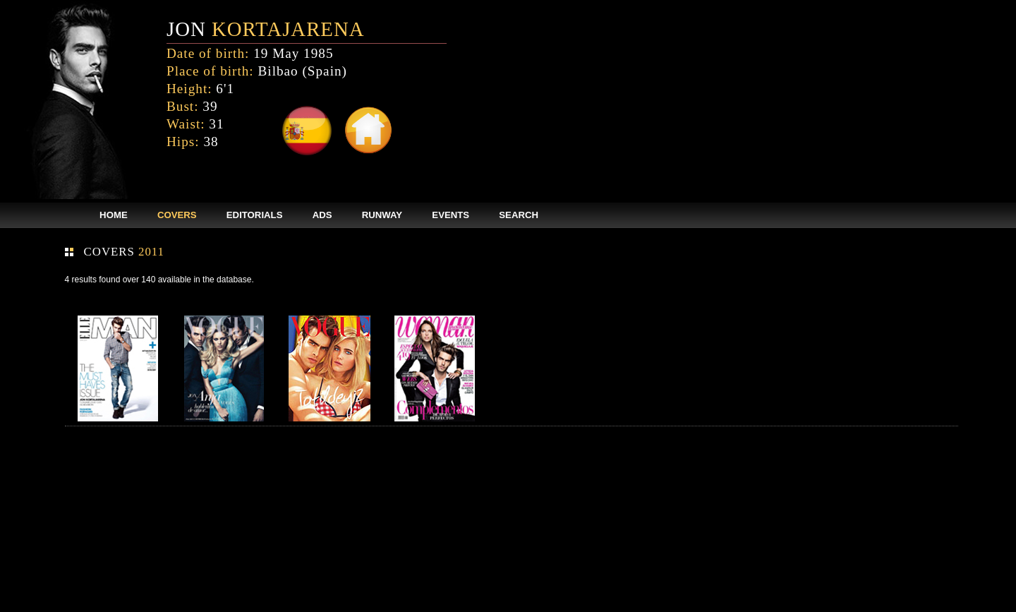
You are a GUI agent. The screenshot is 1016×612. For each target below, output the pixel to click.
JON (266, 29)
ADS (322, 215)
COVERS (177, 215)
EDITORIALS (254, 215)
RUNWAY (382, 215)
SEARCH (518, 215)
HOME (113, 215)
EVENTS (450, 215)
